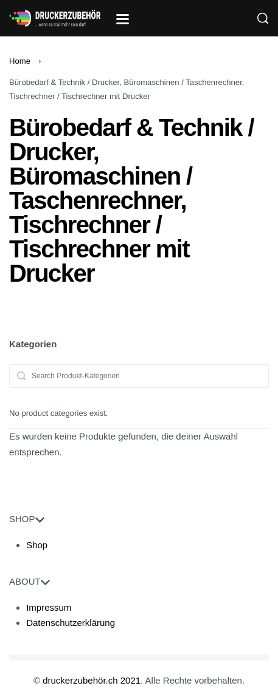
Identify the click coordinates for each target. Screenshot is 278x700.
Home (19, 61)
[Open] (123, 19)
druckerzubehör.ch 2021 (92, 680)
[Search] (263, 18)
